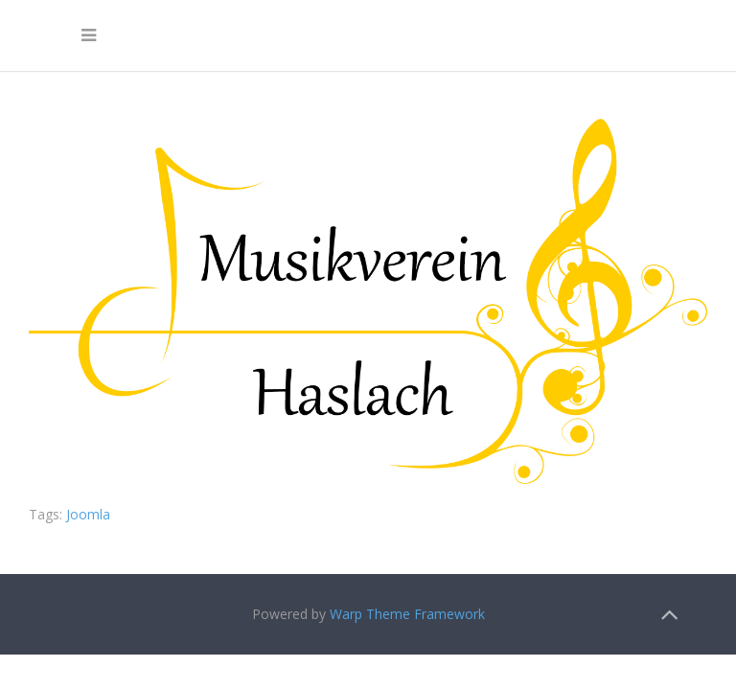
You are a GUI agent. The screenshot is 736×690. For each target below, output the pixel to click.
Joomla (88, 514)
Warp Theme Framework (407, 614)
